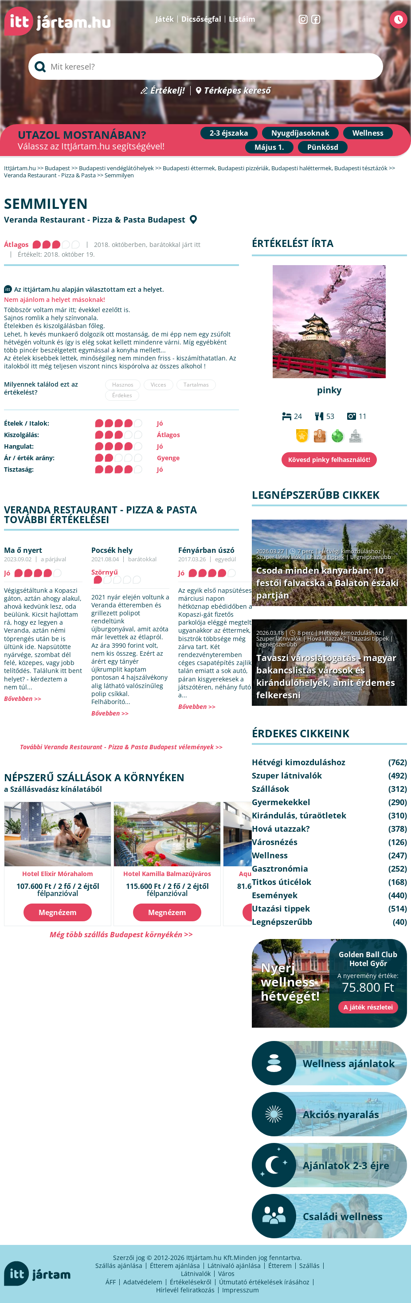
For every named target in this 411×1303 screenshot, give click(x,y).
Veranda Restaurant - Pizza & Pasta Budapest (94, 219)
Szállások (270, 789)
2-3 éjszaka (229, 133)
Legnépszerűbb (370, 557)
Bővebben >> (22, 698)
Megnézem (58, 912)
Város (226, 1273)
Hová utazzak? (327, 638)
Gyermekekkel (281, 802)
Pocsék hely (112, 550)
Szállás (309, 1265)
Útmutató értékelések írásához (264, 1282)
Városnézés (274, 842)
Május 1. (269, 147)
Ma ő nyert (23, 550)
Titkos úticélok (281, 882)
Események (274, 895)
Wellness (368, 133)
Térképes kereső (237, 90)
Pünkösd (322, 147)
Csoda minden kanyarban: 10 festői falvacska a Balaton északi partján (327, 582)
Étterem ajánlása (175, 1265)
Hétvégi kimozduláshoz (350, 551)
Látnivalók (196, 1273)
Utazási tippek (325, 557)
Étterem (280, 1265)
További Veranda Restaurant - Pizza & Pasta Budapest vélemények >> (121, 747)
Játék (165, 19)
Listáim (242, 19)
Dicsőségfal (201, 19)
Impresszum (240, 1290)
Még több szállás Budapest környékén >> (121, 934)
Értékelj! (167, 90)
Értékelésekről (190, 1282)
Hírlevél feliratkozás (185, 1290)
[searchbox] (205, 66)
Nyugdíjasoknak (300, 133)
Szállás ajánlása (118, 1265)
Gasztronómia (280, 869)
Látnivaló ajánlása (234, 1265)
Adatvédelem (142, 1282)
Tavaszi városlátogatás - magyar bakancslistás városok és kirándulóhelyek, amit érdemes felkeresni (326, 676)
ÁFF (111, 1282)
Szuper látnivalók (278, 557)
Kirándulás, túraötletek (299, 815)
